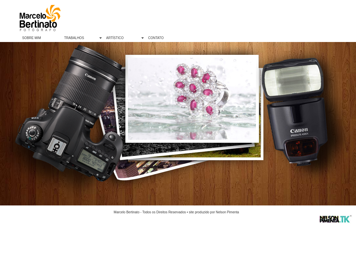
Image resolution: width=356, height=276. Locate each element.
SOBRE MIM (31, 38)
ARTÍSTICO (115, 38)
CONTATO (156, 38)
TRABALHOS (74, 38)
